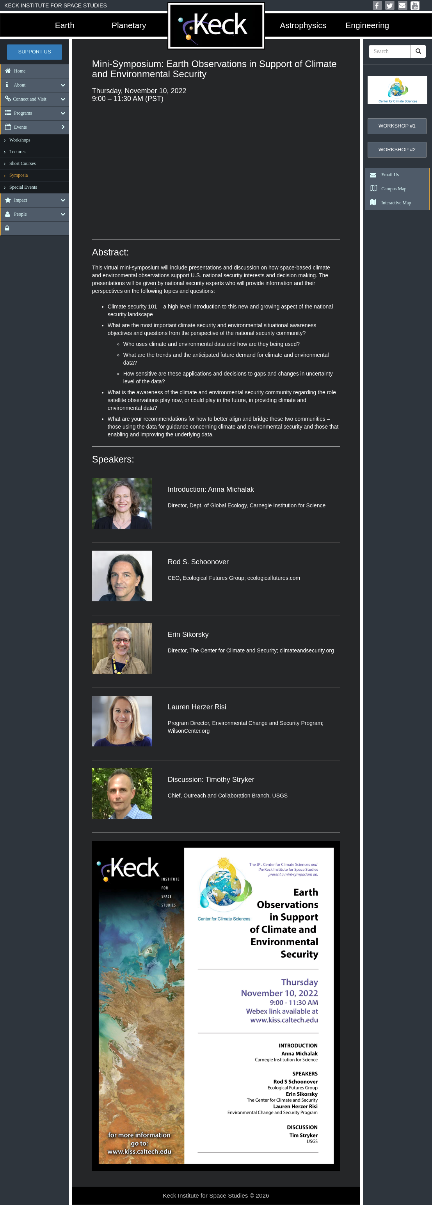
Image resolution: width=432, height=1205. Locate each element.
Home (13, 71)
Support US (34, 52)
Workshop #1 (397, 126)
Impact (14, 200)
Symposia (18, 175)
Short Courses (22, 163)
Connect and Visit (23, 99)
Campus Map (386, 188)
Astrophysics (303, 25)
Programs (16, 113)
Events (14, 127)
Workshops (19, 140)
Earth (65, 25)
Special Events (23, 187)
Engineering (367, 25)
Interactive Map (388, 203)
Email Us (382, 174)
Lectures (17, 151)
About (13, 85)
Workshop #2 (397, 149)
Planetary (129, 25)
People (14, 214)
